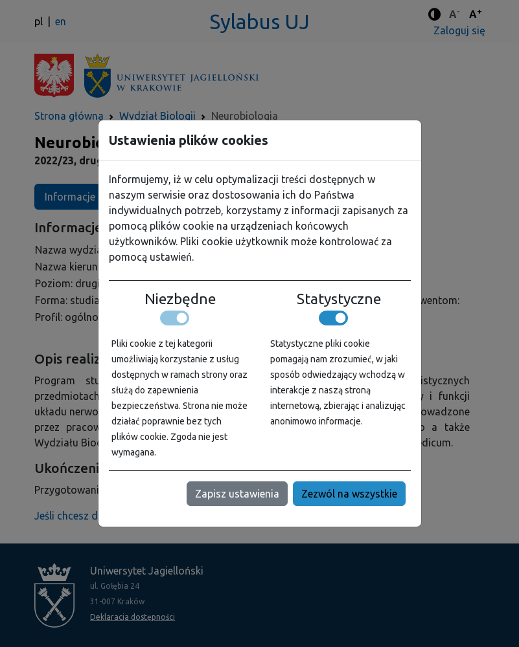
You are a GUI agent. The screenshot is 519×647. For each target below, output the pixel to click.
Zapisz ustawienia (237, 493)
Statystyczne (339, 299)
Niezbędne (180, 299)
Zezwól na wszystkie (349, 493)
